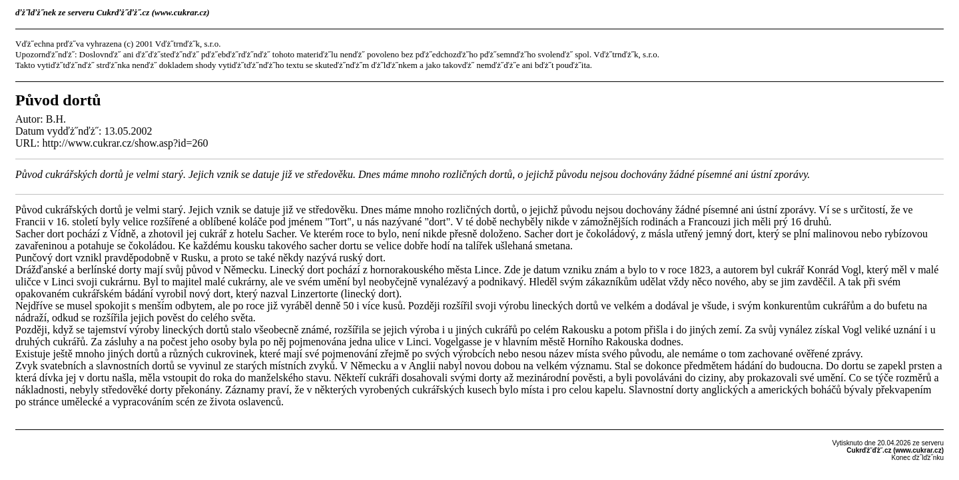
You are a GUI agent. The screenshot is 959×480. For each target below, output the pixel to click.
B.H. (56, 119)
